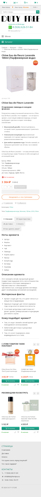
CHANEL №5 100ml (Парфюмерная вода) (28, 370)
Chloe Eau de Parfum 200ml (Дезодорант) (9, 418)
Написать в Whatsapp (16, 24)
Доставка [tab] (8, 224)
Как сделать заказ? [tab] (11, 229)
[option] (10, 367)
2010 (32, 211)
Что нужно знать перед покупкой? (14, 460)
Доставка (5, 453)
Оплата (4, 457)
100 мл (28, 211)
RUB (35, 7)
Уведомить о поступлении (20, 197)
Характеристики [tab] (23, 219)
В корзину (10, 381)
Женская (22, 211)
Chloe (11, 207)
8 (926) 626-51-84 (20, 27)
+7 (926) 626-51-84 (11, 473)
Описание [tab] (7, 219)
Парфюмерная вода (12, 211)
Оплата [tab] (19, 224)
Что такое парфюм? (9, 464)
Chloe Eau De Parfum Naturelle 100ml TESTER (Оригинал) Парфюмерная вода (29, 419)
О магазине (6, 450)
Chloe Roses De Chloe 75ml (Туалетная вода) (9, 370)
